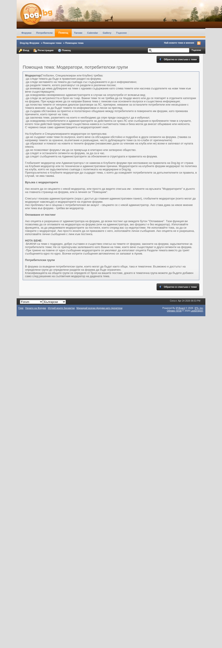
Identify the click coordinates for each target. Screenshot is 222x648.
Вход (24, 50)
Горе (21, 308)
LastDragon (197, 310)
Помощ (63, 32)
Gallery (107, 32)
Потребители (44, 32)
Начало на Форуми (35, 308)
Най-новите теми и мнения (179, 42)
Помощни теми (52, 42)
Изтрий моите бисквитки (61, 308)
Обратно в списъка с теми (178, 59)
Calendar (92, 32)
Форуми (26, 32)
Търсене (121, 32)
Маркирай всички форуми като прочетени (99, 308)
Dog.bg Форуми (29, 42)
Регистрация (43, 50)
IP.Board (180, 308)
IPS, (199, 308)
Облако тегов (174, 310)
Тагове (78, 32)
